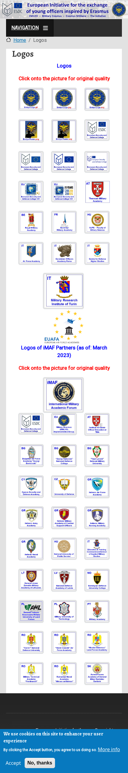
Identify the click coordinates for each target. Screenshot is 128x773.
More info (109, 749)
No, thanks (39, 763)
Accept (13, 763)
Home (19, 40)
